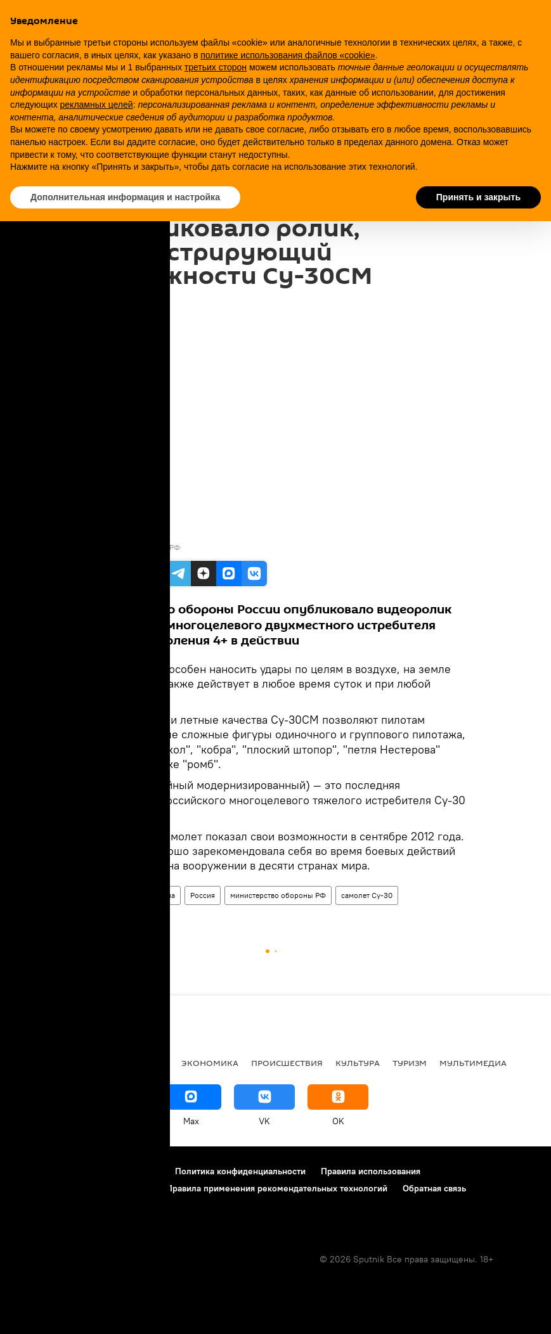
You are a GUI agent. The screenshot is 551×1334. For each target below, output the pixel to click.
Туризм (409, 1062)
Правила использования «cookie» (82, 1188)
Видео (102, 895)
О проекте (34, 1171)
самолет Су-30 (366, 895)
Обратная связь (434, 1188)
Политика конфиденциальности (240, 1171)
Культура (357, 1062)
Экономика (209, 1062)
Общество (144, 1062)
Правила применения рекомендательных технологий (276, 1188)
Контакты (140, 1171)
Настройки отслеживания (65, 1205)
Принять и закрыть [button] (478, 197)
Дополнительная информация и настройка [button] (125, 197)
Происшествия (287, 1062)
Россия (202, 895)
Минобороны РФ (150, 547)
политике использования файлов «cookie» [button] (287, 55)
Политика (82, 1062)
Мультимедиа (151, 895)
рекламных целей (96, 104)
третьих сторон (216, 67)
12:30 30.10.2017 (119, 304)
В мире (29, 1062)
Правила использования (370, 1171)
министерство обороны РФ (278, 895)
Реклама (88, 1171)
